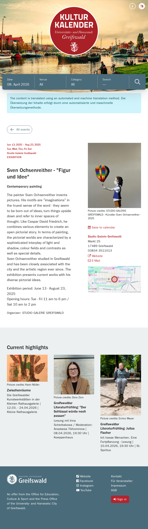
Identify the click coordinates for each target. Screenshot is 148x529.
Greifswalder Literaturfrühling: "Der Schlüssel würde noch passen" (70, 409)
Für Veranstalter (122, 481)
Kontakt (116, 476)
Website (95, 256)
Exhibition (14, 157)
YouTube (84, 490)
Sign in (120, 499)
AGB (114, 490)
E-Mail (94, 260)
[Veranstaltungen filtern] (137, 82)
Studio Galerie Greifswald (21, 153)
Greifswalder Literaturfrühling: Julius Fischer (117, 429)
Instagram (84, 485)
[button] (142, 6)
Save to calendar (101, 227)
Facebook (84, 481)
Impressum (118, 485)
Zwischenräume (19, 390)
